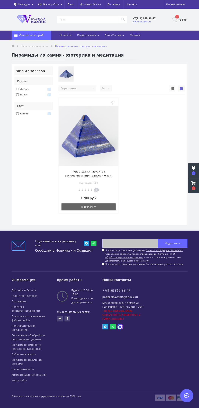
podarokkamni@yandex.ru (120, 297)
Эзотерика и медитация (34, 46)
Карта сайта (19, 380)
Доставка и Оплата (90, 4)
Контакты (132, 4)
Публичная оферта (24, 354)
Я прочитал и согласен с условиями (144, 264)
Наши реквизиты (23, 369)
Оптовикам (114, 4)
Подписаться (172, 243)
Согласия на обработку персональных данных (131, 253)
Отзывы (135, 35)
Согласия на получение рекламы (164, 264)
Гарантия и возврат (24, 296)
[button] (50, 4)
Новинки (66, 35)
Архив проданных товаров (29, 374)
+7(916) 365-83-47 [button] (116, 290)
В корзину (88, 207)
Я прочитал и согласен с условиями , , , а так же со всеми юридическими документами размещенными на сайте (144, 255)
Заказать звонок (142, 21)
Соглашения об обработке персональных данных (140, 255)
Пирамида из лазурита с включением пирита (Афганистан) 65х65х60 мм (88, 175)
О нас (71, 4)
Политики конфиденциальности (164, 250)
